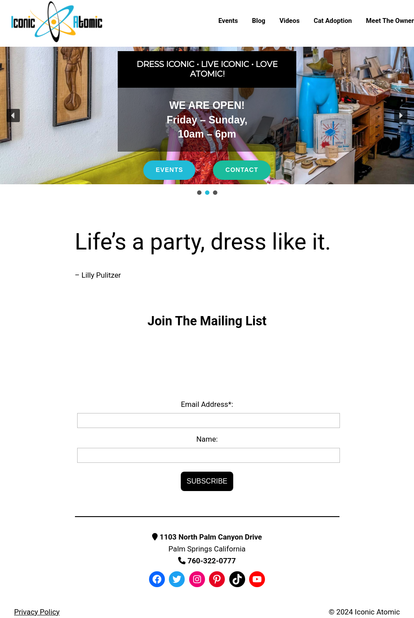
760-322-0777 (207, 560)
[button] (13, 115)
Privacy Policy (37, 611)
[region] (207, 122)
